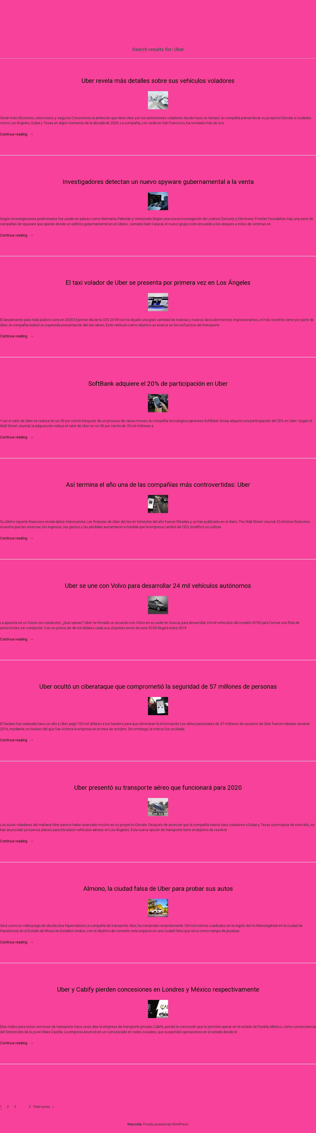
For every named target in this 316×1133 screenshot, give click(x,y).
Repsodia (134, 1124)
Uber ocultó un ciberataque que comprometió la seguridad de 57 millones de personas (158, 686)
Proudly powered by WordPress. (166, 1124)
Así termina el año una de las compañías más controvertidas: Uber (158, 484)
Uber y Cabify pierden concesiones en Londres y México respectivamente (158, 989)
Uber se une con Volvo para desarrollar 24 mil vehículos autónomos (158, 585)
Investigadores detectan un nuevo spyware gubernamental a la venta (158, 182)
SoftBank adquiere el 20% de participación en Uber (158, 383)
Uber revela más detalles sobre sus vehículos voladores (158, 81)
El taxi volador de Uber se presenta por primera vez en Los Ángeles (158, 282)
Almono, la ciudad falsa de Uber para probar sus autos (158, 888)
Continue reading (16, 134)
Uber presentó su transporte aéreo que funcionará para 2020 (158, 787)
